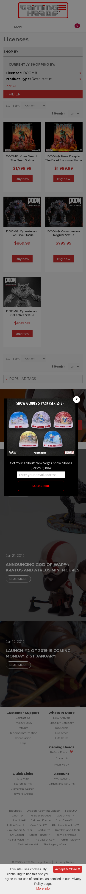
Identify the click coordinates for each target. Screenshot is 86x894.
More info (43, 888)
